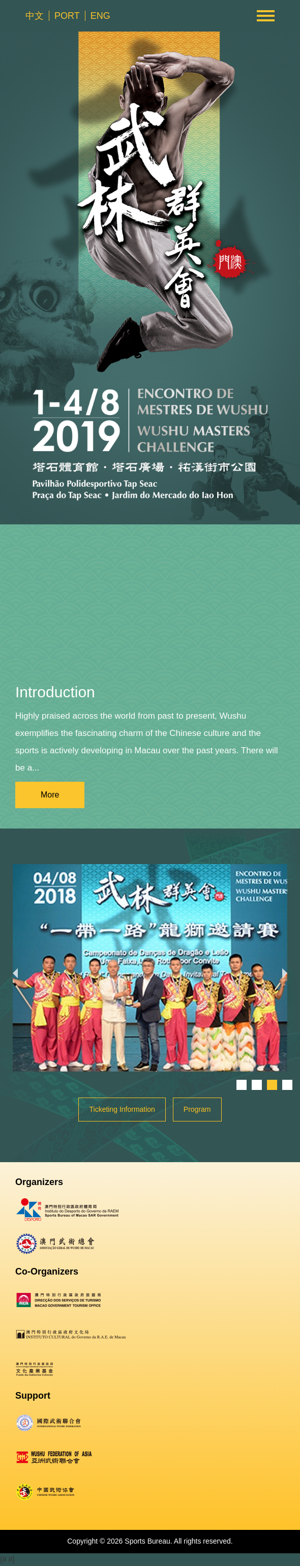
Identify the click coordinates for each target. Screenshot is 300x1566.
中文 (34, 16)
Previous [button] (13, 968)
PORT (67, 16)
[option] (150, 968)
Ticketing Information (122, 1109)
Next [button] (287, 968)
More (50, 794)
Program (197, 1109)
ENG (100, 16)
